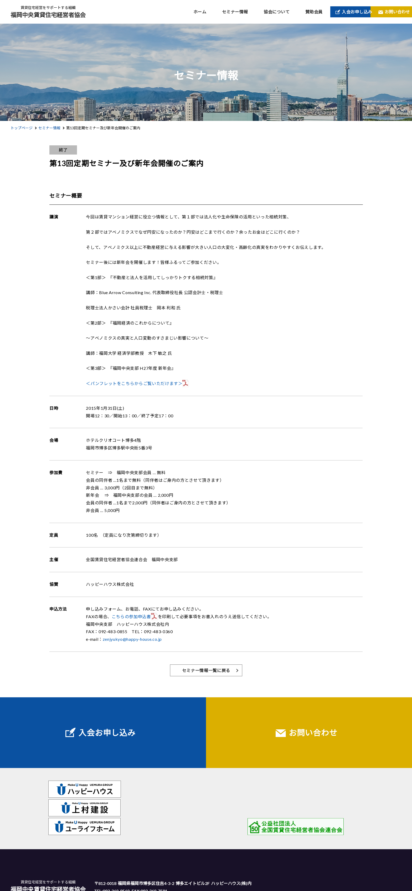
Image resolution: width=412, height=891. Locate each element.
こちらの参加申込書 (131, 616)
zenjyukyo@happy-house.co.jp (132, 639)
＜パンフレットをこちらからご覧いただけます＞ (134, 383)
